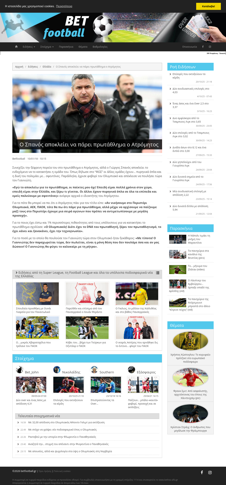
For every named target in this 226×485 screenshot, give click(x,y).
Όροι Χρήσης (45, 471)
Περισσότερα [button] (64, 6)
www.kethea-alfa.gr (168, 479)
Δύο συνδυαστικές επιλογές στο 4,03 (190, 92)
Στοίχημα (47, 46)
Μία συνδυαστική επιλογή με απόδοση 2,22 (190, 195)
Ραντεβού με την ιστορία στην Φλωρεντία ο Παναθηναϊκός (56, 436)
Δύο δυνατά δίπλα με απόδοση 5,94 (190, 209)
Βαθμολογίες (100, 46)
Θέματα (83, 46)
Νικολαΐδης (66, 369)
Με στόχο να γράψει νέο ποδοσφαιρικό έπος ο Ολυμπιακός (57, 429)
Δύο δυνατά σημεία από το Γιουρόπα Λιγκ (190, 180)
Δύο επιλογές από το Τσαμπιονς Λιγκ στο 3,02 (190, 136)
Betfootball (18, 158)
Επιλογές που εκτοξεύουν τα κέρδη (190, 77)
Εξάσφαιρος (141, 369)
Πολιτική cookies (62, 471)
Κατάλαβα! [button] (208, 6)
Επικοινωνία (190, 46)
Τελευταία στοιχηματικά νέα (39, 416)
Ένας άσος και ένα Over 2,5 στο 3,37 (190, 107)
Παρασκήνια (66, 46)
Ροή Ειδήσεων (183, 66)
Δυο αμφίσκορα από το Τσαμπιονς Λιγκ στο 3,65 (190, 121)
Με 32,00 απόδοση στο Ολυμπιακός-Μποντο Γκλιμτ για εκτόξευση (61, 422)
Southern (102, 369)
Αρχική (19, 66)
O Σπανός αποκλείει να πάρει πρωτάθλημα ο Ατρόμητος (88, 66)
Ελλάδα (47, 66)
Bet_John (27, 369)
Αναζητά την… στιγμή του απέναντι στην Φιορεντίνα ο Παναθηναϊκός (63, 444)
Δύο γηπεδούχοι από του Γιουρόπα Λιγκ (190, 165)
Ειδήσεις (29, 46)
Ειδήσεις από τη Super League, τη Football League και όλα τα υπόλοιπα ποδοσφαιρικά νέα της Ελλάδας (87, 274)
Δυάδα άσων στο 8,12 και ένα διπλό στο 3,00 (190, 151)
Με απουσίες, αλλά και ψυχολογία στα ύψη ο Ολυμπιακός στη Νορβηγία (64, 451)
